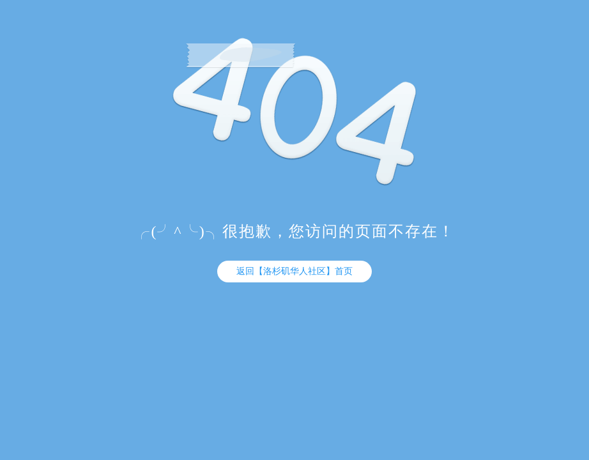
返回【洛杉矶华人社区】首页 (294, 271)
